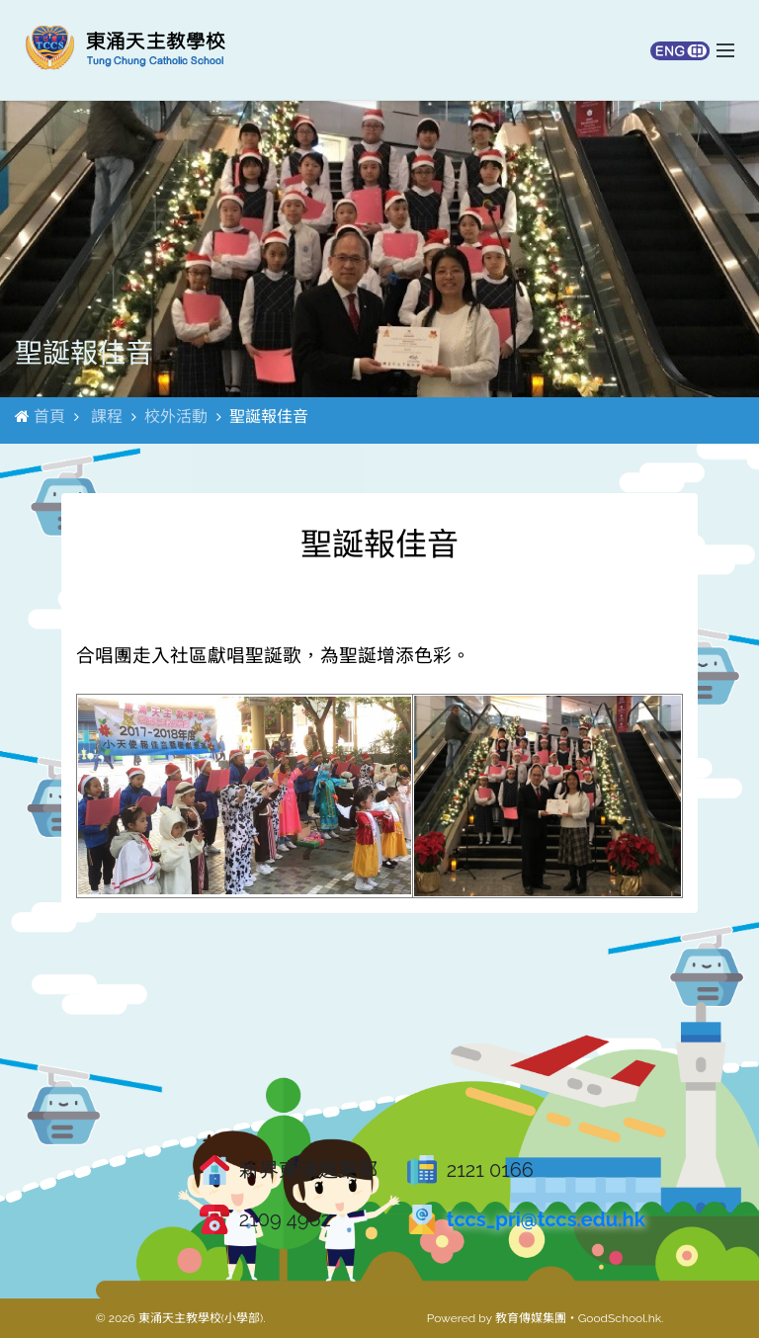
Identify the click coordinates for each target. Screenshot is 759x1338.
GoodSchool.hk (619, 1318)
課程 (107, 416)
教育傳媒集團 (530, 1318)
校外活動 (176, 416)
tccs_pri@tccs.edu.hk (546, 1219)
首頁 (49, 416)
